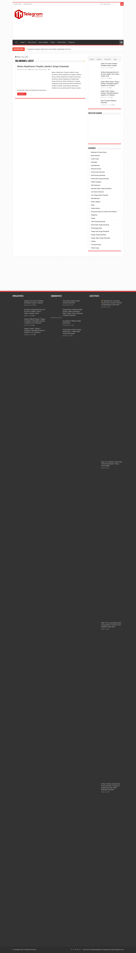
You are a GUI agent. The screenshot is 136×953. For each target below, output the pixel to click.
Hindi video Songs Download (100, 178)
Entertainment (95, 165)
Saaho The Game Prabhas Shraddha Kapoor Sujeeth (33, 302)
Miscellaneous (95, 198)
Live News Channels (97, 192)
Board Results (95, 155)
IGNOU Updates (96, 182)
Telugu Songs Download (40, 69)
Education (94, 162)
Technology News (96, 228)
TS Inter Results (96, 244)
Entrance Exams (96, 169)
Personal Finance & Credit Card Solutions (104, 211)
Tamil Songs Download (98, 221)
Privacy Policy (18, 4)
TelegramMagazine (96, 949)
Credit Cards (95, 159)
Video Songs (31, 42)
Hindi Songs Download (98, 175)
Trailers (52, 42)
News (93, 205)
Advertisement (28, 4)
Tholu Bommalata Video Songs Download (71, 302)
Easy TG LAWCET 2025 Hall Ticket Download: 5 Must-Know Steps (111, 464)
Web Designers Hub (117, 949)
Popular (99, 59)
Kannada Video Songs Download (101, 188)
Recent (92, 59)
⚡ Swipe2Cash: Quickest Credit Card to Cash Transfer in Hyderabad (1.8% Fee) (48, 49)
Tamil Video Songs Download (100, 225)
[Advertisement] (83, 23)
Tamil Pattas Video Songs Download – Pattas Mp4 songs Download (72, 331)
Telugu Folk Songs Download (100, 231)
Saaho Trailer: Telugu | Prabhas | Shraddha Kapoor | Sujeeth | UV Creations (110, 93)
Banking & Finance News (98, 152)
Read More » (21, 94)
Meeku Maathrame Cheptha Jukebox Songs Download (43, 66)
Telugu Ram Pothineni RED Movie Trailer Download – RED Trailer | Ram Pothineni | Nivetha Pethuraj (73, 312)
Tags (114, 59)
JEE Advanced (95, 185)
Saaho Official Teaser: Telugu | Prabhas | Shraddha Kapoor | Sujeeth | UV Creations (110, 83)
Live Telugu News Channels (99, 195)
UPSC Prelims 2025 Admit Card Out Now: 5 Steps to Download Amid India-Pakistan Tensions (110, 786)
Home (16, 42)
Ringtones (71, 42)
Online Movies (61, 42)
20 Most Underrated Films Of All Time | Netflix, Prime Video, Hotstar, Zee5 (110, 74)
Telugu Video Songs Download (100, 238)
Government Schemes (98, 172)
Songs (22, 42)
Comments (107, 59)
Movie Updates (43, 42)
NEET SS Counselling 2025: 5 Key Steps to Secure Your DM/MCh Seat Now (111, 625)
